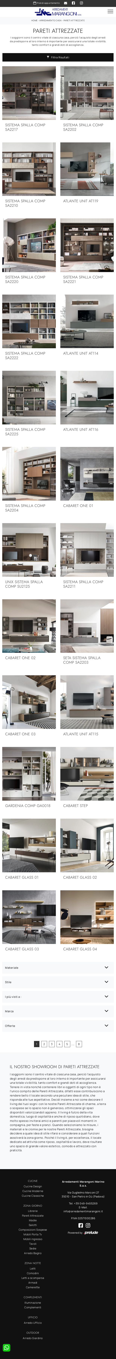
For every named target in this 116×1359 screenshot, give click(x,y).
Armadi (32, 1282)
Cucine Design (33, 1186)
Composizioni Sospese (33, 1229)
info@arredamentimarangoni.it (83, 1211)
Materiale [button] (11, 968)
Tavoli (32, 1243)
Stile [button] (8, 982)
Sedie (32, 1248)
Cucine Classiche (33, 1195)
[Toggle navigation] (110, 12)
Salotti (33, 1225)
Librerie (33, 1211)
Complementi (32, 1307)
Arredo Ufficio (33, 1322)
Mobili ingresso (32, 1239)
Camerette (33, 1287)
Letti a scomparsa (32, 1278)
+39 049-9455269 (86, 1203)
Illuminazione (32, 1302)
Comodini (33, 1273)
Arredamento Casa (50, 20)
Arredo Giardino (33, 1338)
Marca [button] (9, 1011)
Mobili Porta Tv (33, 1234)
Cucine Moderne (32, 1191)
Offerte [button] (10, 1026)
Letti (33, 1268)
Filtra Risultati (58, 57)
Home (34, 20)
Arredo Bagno (32, 1253)
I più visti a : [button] (13, 997)
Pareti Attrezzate (74, 20)
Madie (33, 1220)
